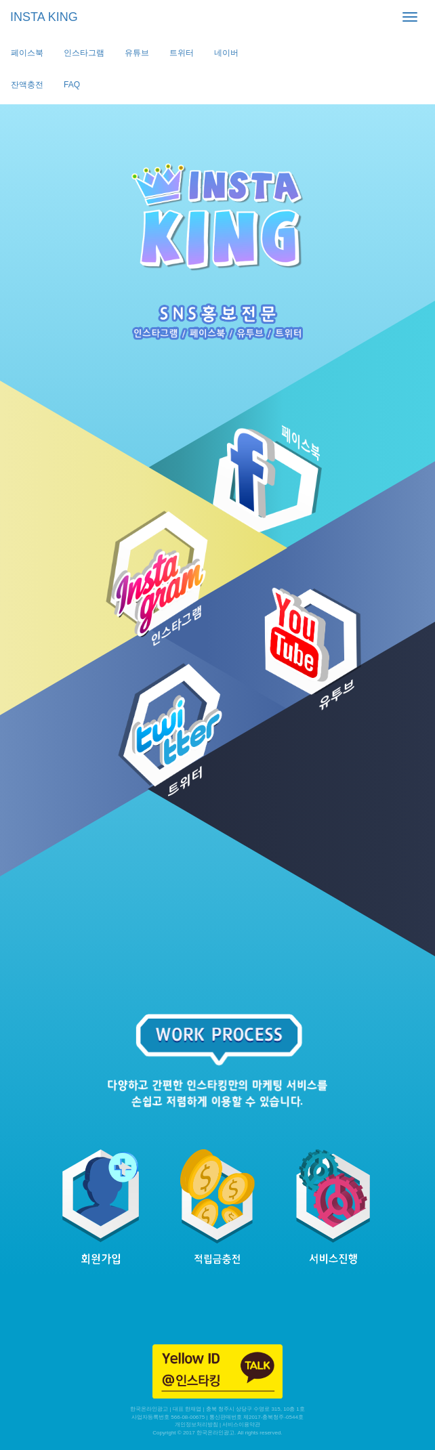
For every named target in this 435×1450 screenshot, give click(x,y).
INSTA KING (44, 17)
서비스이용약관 (241, 1425)
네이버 (226, 53)
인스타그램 (84, 53)
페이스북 (27, 53)
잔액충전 (27, 84)
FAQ (72, 84)
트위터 (181, 53)
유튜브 (137, 53)
